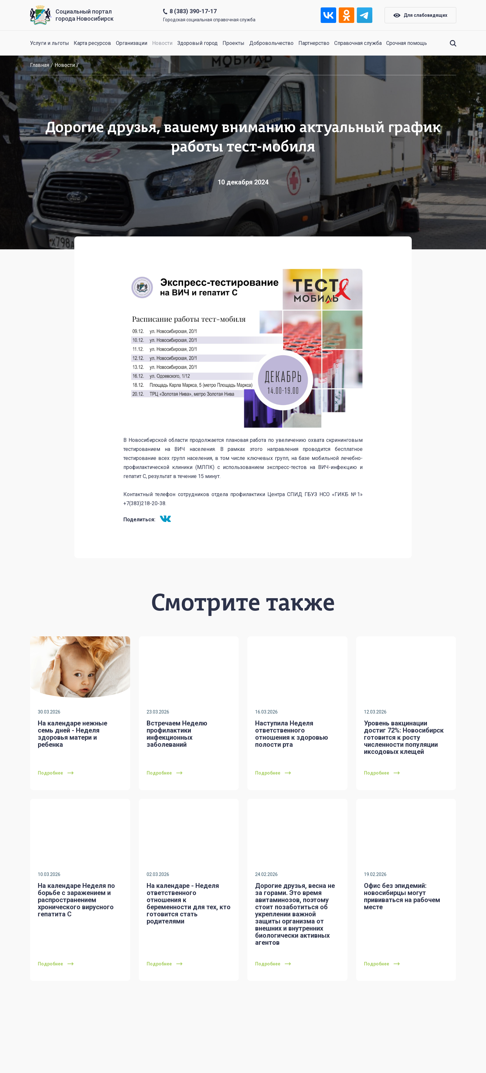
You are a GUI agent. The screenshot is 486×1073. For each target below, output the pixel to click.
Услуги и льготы (49, 43)
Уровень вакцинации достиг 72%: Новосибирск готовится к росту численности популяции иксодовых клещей (404, 737)
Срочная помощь (406, 43)
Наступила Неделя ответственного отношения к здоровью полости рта (291, 734)
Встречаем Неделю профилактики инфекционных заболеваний (177, 734)
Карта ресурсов (92, 43)
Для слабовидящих (420, 15)
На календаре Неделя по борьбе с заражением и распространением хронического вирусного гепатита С (76, 900)
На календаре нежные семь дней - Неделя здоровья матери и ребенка (72, 734)
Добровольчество (271, 43)
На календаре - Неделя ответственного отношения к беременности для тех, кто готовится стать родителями (189, 903)
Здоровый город (197, 43)
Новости (162, 43)
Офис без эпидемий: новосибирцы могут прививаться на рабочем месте (402, 896)
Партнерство (313, 43)
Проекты (233, 43)
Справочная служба (358, 43)
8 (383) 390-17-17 (193, 11)
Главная (39, 65)
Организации (131, 43)
